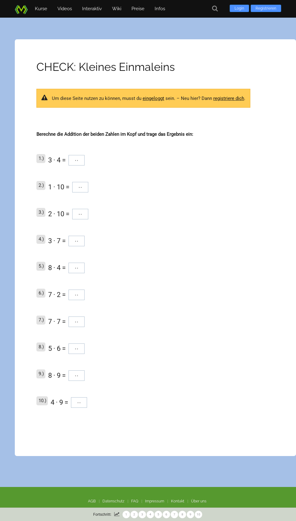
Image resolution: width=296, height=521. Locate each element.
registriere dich (228, 98)
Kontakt (177, 501)
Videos (64, 8)
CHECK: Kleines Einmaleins (105, 66)
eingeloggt (153, 98)
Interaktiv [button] (92, 8)
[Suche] (214, 8)
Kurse (41, 8)
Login (239, 8)
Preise (137, 8)
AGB (92, 501)
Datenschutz (113, 501)
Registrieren (266, 8)
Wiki (116, 8)
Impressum (154, 501)
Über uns (198, 501)
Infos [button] (160, 8)
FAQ (134, 501)
